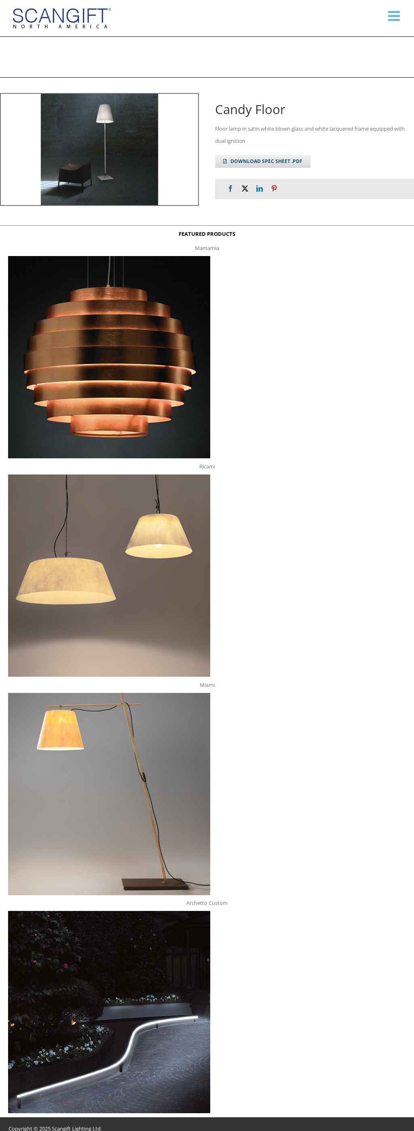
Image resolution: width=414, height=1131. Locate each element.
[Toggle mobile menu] (395, 16)
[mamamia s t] (109, 258)
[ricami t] (109, 477)
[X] (245, 188)
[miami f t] (109, 695)
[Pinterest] (274, 188)
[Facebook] (230, 188)
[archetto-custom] (109, 913)
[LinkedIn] (259, 188)
